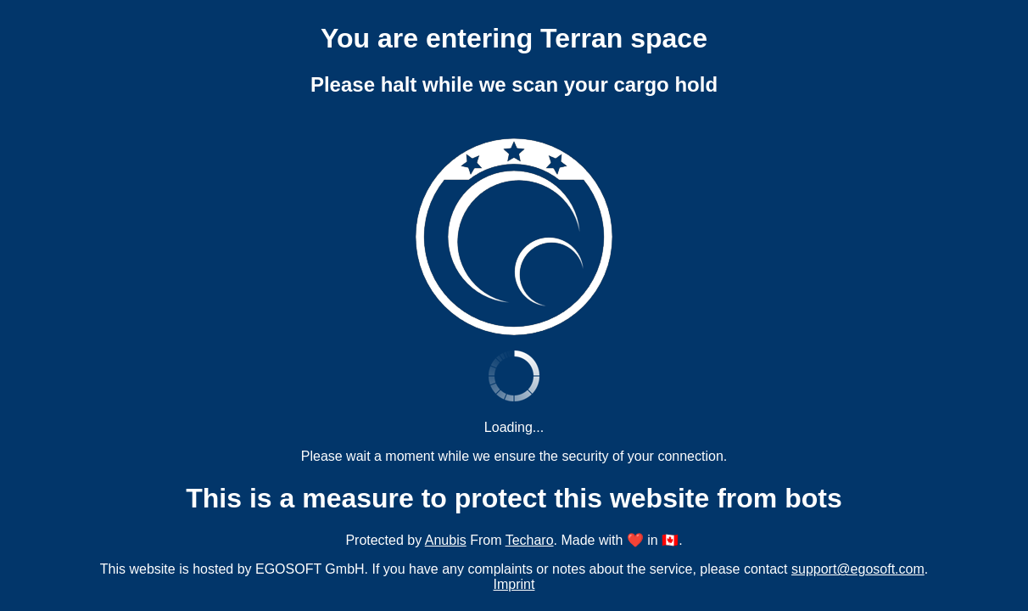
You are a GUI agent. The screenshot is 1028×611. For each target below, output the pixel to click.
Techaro (530, 540)
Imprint (514, 584)
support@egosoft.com (858, 569)
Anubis (446, 540)
